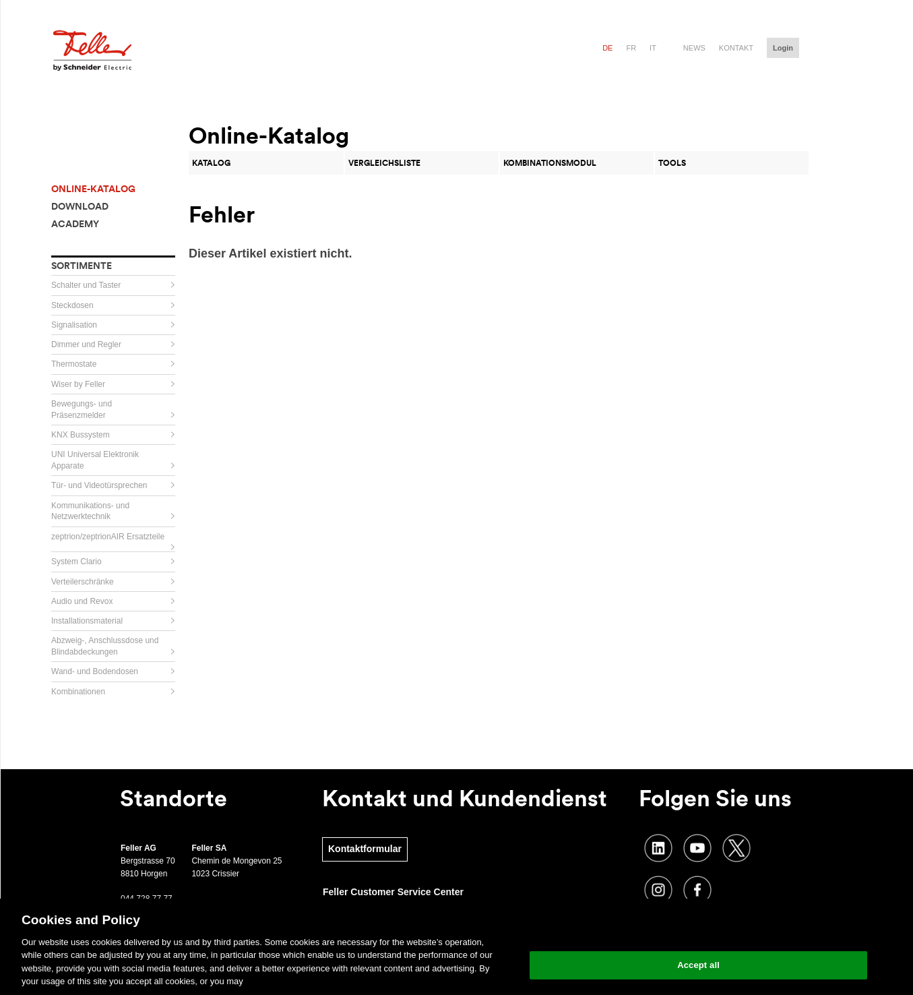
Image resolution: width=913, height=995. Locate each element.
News (694, 48)
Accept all (698, 965)
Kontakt (736, 48)
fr (631, 48)
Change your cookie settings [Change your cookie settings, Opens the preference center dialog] (698, 931)
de (607, 48)
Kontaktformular (365, 848)
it (653, 48)
